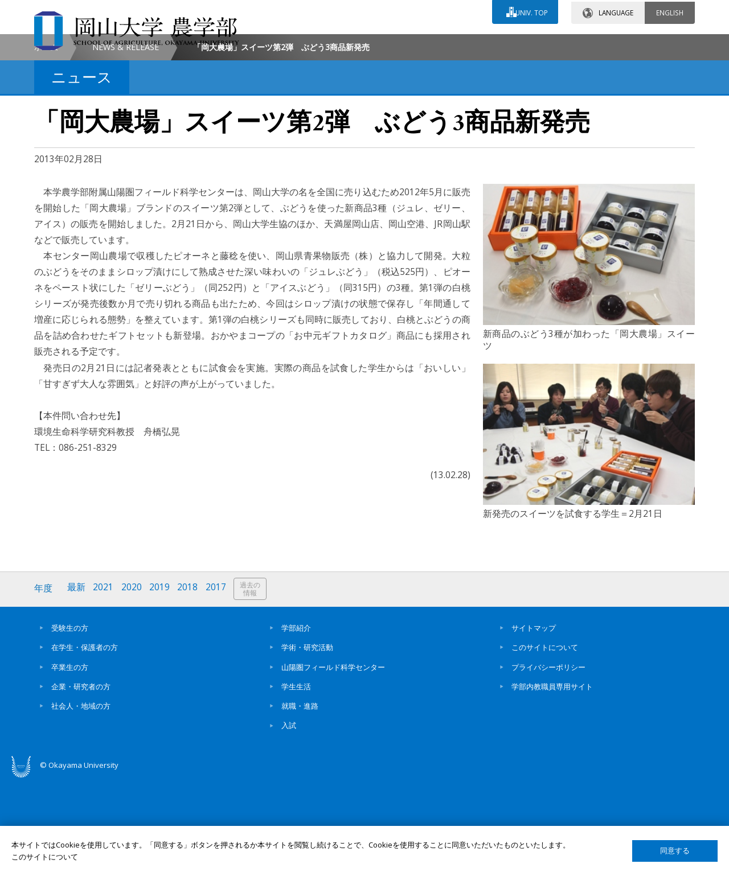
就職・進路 (299, 801)
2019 (161, 684)
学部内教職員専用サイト (552, 782)
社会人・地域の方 (80, 801)
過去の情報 (253, 685)
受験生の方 (69, 723)
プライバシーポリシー (548, 762)
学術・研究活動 (307, 743)
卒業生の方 (69, 762)
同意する (675, 850)
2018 (189, 684)
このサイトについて (544, 743)
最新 (77, 684)
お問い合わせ (395, 44)
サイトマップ (533, 723)
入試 (288, 821)
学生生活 (296, 782)
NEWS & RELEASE (125, 143)
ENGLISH (669, 10)
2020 (132, 684)
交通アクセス (496, 44)
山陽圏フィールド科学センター (333, 762)
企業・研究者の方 (80, 782)
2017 (218, 684)
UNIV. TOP (530, 10)
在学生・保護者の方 (84, 743)
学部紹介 (296, 723)
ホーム (46, 143)
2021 (104, 684)
